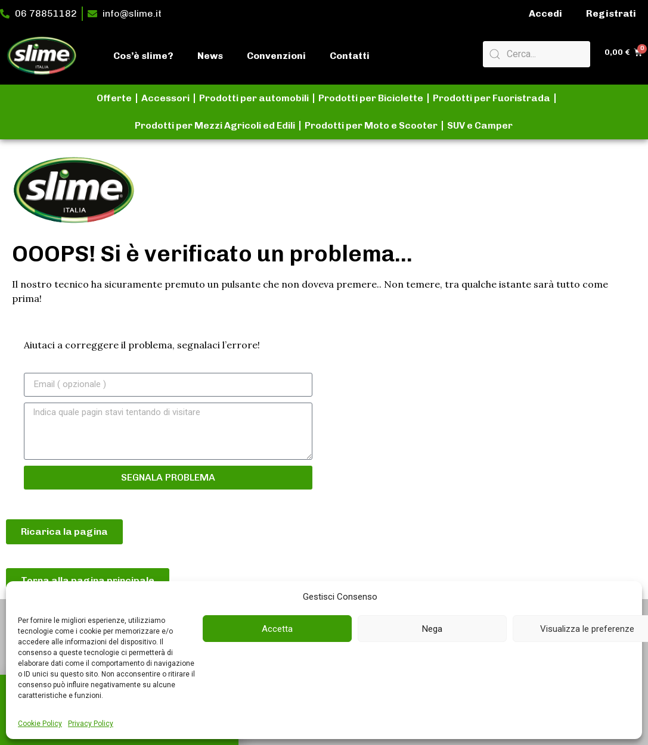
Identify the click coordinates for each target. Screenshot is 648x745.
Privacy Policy (90, 723)
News (210, 55)
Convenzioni (276, 55)
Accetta (277, 629)
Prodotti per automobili (254, 98)
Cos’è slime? (143, 55)
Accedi (545, 13)
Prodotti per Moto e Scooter (371, 125)
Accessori (165, 98)
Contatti (350, 55)
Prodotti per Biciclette (370, 98)
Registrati (611, 13)
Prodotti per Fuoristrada (491, 98)
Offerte (114, 98)
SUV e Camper (480, 125)
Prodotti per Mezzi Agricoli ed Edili (215, 125)
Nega (432, 629)
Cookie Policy (40, 723)
